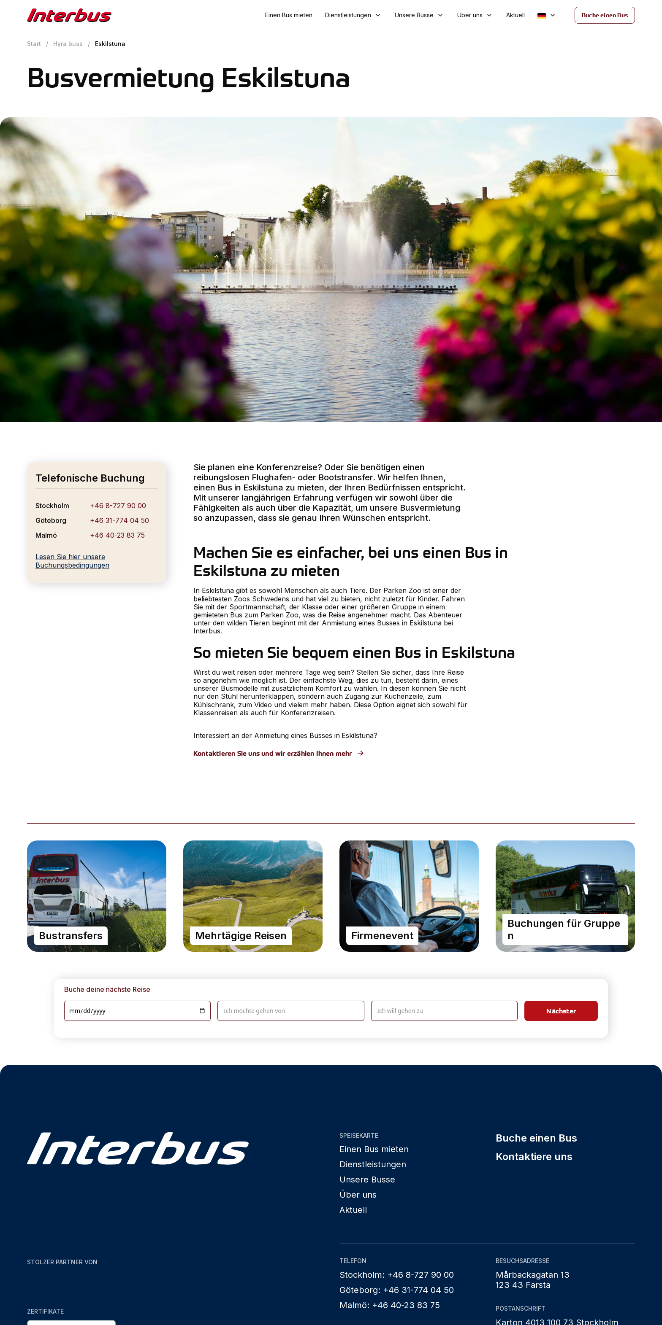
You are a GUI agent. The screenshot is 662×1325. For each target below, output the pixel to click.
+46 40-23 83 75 (117, 535)
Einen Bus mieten (288, 15)
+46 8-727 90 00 (118, 505)
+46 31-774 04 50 (119, 520)
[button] (353, 15)
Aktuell (515, 15)
